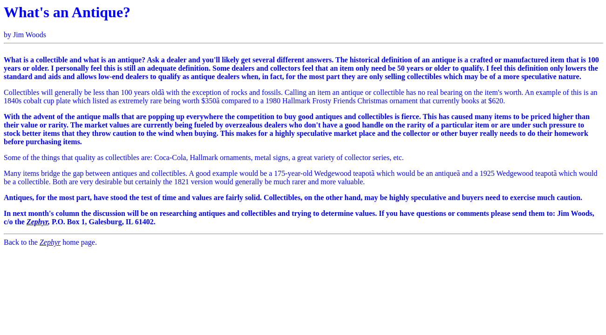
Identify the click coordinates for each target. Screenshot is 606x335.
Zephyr (37, 222)
